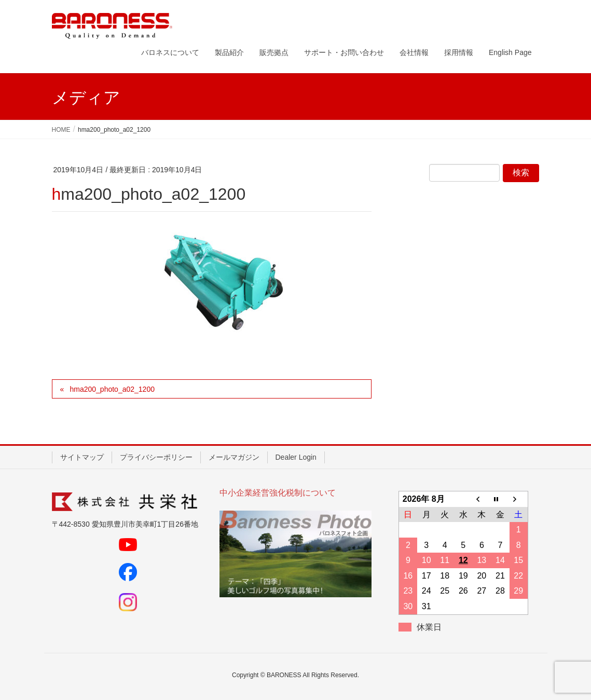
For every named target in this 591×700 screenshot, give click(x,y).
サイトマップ (82, 457)
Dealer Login (296, 457)
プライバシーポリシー (156, 457)
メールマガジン (234, 457)
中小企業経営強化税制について (277, 492)
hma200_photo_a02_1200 (112, 389)
